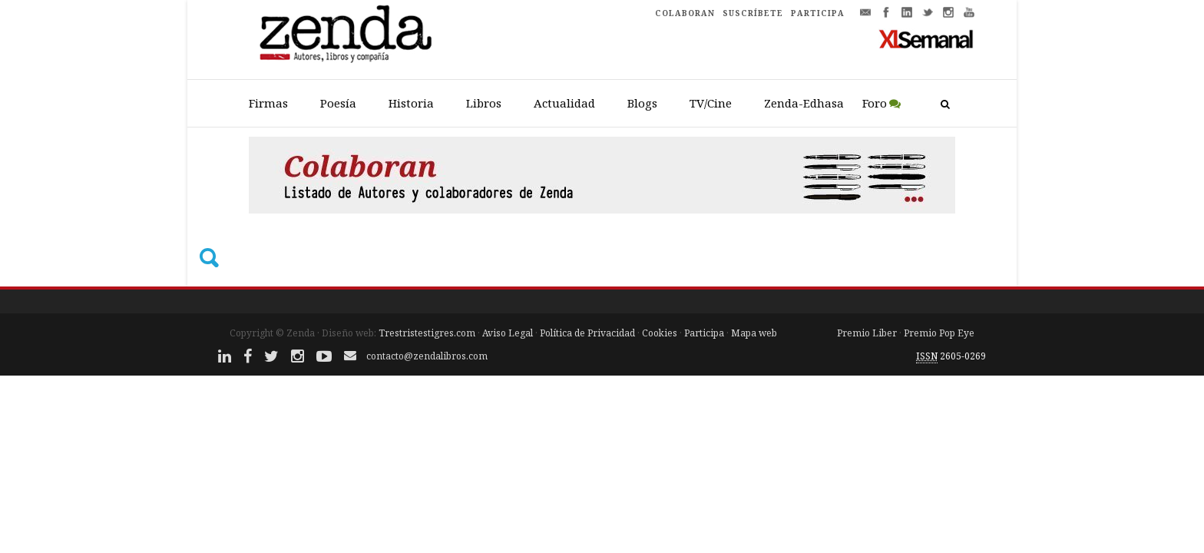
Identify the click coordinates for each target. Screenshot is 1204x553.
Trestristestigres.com (427, 332)
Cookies (659, 332)
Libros (483, 103)
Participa (704, 332)
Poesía (338, 103)
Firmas (268, 103)
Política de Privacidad (587, 332)
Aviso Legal (507, 332)
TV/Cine (711, 103)
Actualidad (564, 103)
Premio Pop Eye (939, 332)
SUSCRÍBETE (753, 13)
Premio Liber (867, 332)
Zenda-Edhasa (804, 103)
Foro (874, 103)
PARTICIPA (818, 13)
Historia (411, 103)
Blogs (642, 103)
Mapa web (754, 332)
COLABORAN (685, 13)
